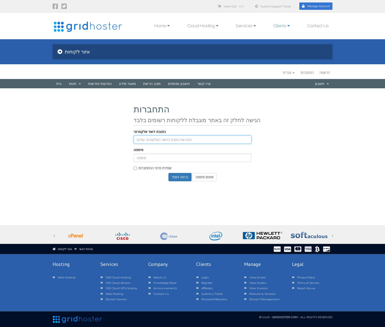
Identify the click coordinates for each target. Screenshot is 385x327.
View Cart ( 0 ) (231, 6)
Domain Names (113, 299)
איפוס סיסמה (204, 177)
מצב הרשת (152, 83)
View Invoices (256, 288)
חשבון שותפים (179, 83)
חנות (75, 83)
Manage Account (316, 6)
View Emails (255, 277)
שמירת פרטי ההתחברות (153, 168)
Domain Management (261, 299)
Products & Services (260, 294)
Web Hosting (64, 277)
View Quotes (255, 283)
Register (204, 283)
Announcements (162, 288)
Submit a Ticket (209, 294)
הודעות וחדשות (100, 83)
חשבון (322, 83)
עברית (289, 72)
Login (202, 277)
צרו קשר (204, 83)
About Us (157, 277)
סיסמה (138, 149)
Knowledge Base (162, 283)
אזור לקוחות (65, 249)
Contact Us (318, 25)
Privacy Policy (303, 277)
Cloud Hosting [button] (203, 25)
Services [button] (246, 25)
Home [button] (162, 25)
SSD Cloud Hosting (115, 277)
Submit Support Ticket (273, 6)
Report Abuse (303, 288)
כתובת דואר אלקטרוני (150, 131)
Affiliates (204, 288)
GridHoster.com (285, 317)
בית (59, 83)
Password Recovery (211, 299)
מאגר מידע (127, 83)
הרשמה (324, 72)
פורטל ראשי (86, 249)
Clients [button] (281, 25)
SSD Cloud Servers (115, 283)
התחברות (307, 72)
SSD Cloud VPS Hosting (118, 288)
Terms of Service (305, 283)
